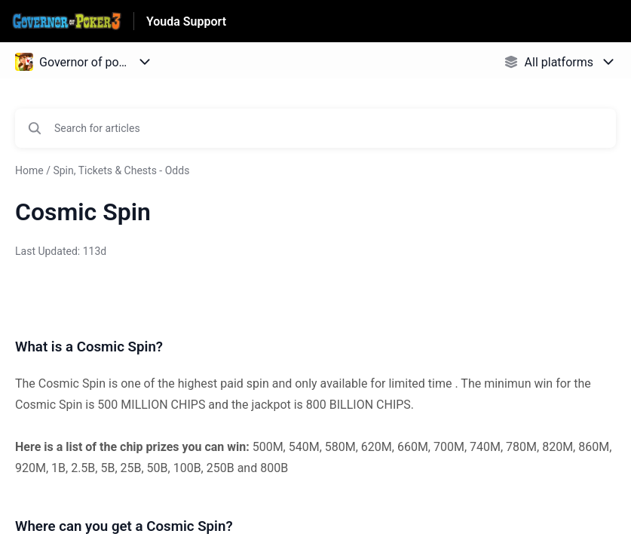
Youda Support (186, 21)
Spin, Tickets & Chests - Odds (121, 170)
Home (29, 170)
